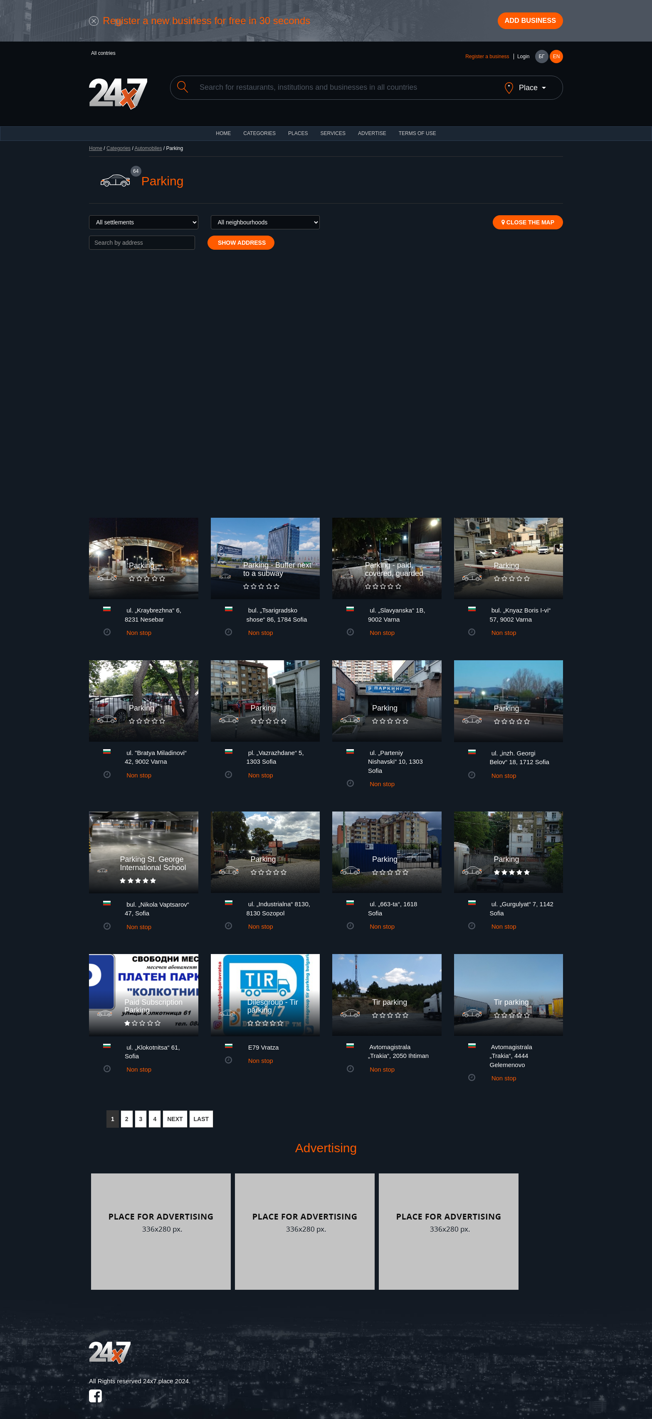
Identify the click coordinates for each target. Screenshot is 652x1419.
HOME (223, 129)
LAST (201, 1115)
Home (95, 144)
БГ (541, 59)
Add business (526, 22)
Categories (118, 144)
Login (523, 59)
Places (298, 129)
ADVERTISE (372, 129)
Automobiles (148, 144)
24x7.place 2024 (166, 1376)
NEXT (175, 1115)
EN (556, 59)
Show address (241, 238)
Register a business (487, 59)
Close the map (527, 217)
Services (332, 129)
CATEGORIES (259, 129)
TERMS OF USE (417, 129)
